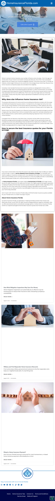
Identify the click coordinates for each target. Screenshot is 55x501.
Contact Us (30, 494)
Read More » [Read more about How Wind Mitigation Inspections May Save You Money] (8, 296)
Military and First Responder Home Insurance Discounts (21, 367)
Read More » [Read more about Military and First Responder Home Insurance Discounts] (8, 374)
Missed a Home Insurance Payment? (15, 452)
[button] (51, 3)
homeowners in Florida (34, 181)
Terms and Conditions (41, 494)
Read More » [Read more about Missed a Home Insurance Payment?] (8, 459)
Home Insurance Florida (10, 181)
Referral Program (32, 496)
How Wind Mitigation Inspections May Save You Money (21, 287)
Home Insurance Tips (18, 494)
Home (9, 494)
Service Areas (21, 496)
